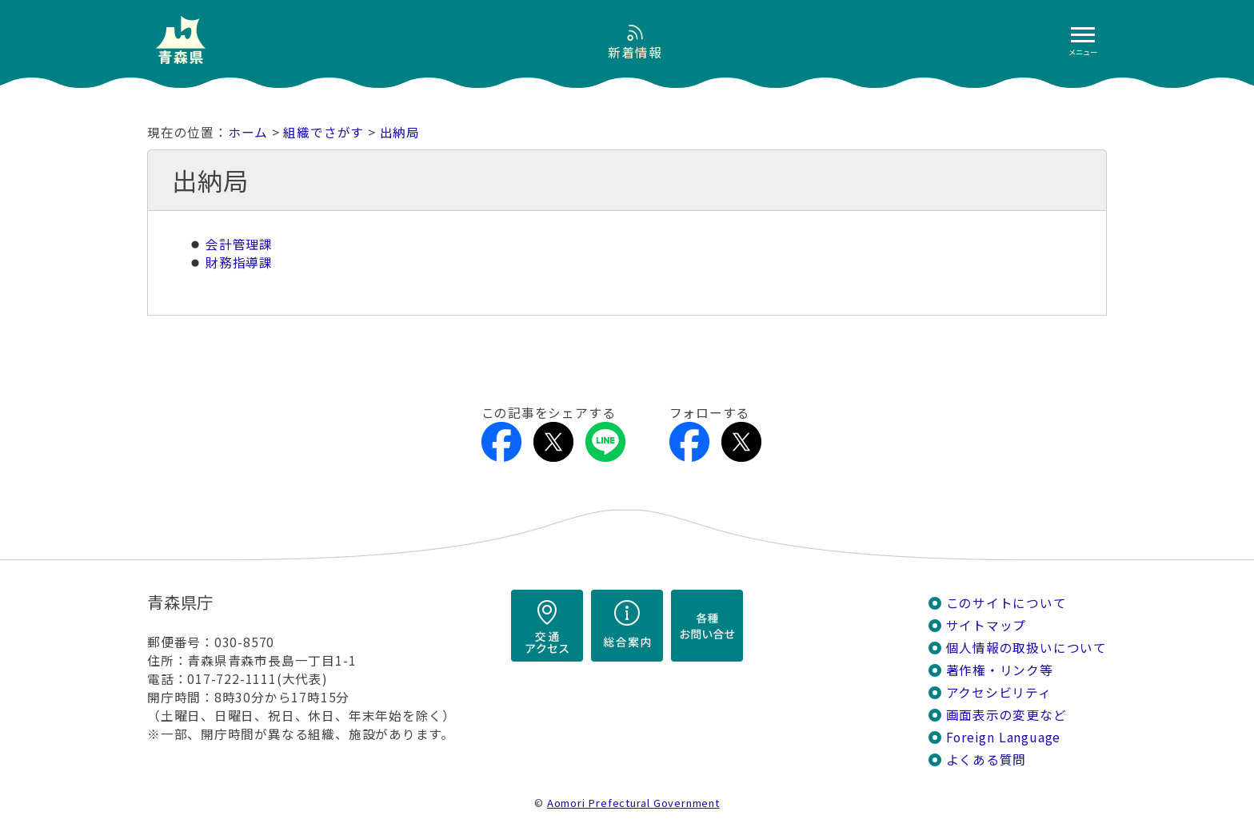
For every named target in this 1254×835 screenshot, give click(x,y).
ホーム (248, 132)
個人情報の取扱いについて (1026, 647)
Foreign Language (1003, 737)
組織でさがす (323, 132)
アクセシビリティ (999, 692)
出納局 (400, 132)
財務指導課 (239, 262)
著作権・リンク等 (999, 670)
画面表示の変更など (1006, 715)
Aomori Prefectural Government (633, 802)
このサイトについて (1006, 603)
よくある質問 (986, 759)
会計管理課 (239, 244)
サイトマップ (986, 625)
